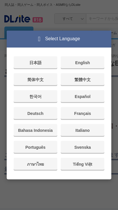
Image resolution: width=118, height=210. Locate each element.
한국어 (35, 96)
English (82, 62)
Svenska (82, 147)
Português (35, 147)
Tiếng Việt (82, 164)
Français (82, 113)
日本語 (35, 62)
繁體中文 (82, 79)
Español (82, 96)
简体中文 (35, 79)
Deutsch (35, 113)
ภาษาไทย (35, 164)
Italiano (83, 130)
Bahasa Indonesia (35, 130)
